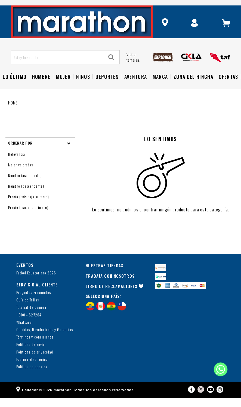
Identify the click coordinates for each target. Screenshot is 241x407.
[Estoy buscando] (57, 66)
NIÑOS (83, 85)
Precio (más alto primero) (29, 216)
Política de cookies (31, 375)
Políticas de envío (30, 353)
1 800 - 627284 (29, 324)
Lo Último (14, 85)
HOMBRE (41, 85)
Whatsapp (24, 331)
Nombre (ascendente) (25, 184)
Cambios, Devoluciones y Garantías (44, 338)
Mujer (63, 85)
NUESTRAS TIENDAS (104, 274)
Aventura (135, 85)
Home (13, 112)
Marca (160, 85)
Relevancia (17, 163)
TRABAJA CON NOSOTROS (110, 285)
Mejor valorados (21, 173)
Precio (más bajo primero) (29, 205)
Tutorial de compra (31, 316)
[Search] (111, 66)
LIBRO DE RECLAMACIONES (111, 295)
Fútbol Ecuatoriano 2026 (36, 282)
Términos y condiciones (34, 346)
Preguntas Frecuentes (33, 301)
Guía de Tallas (27, 309)
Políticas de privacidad (34, 361)
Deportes (107, 85)
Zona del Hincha (193, 85)
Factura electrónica (32, 368)
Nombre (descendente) (26, 195)
